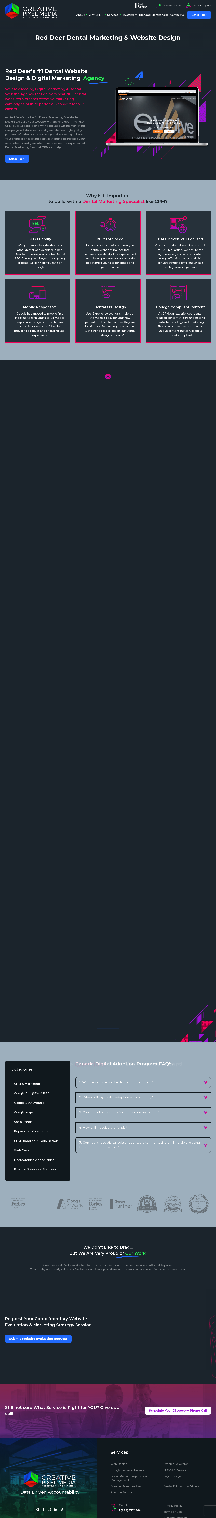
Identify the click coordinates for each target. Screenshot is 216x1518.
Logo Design (172, 1476)
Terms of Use (172, 1511)
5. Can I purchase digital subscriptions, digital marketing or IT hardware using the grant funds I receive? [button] (139, 1145)
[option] (95, 1204)
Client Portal (168, 5)
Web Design (119, 1464)
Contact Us (177, 14)
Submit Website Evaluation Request (38, 1339)
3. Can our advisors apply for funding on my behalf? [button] (119, 1112)
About (80, 14)
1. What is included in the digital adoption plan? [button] (116, 1082)
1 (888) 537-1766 (130, 1510)
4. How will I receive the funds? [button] (103, 1127)
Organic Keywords (176, 1464)
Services (112, 14)
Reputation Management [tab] (32, 1131)
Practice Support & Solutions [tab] (35, 1169)
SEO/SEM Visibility (175, 1470)
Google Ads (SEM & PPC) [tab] (32, 1093)
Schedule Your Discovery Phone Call (178, 1410)
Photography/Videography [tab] (34, 1160)
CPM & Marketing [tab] (27, 1083)
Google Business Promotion (130, 1470)
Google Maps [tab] (23, 1112)
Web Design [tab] (23, 1150)
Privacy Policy (172, 1505)
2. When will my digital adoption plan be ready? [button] (116, 1097)
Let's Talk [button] (17, 159)
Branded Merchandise (154, 14)
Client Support (198, 5)
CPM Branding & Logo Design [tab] (36, 1141)
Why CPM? (96, 14)
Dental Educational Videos (181, 1486)
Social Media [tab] (23, 1122)
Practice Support (122, 1492)
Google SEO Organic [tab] (29, 1102)
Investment (129, 14)
